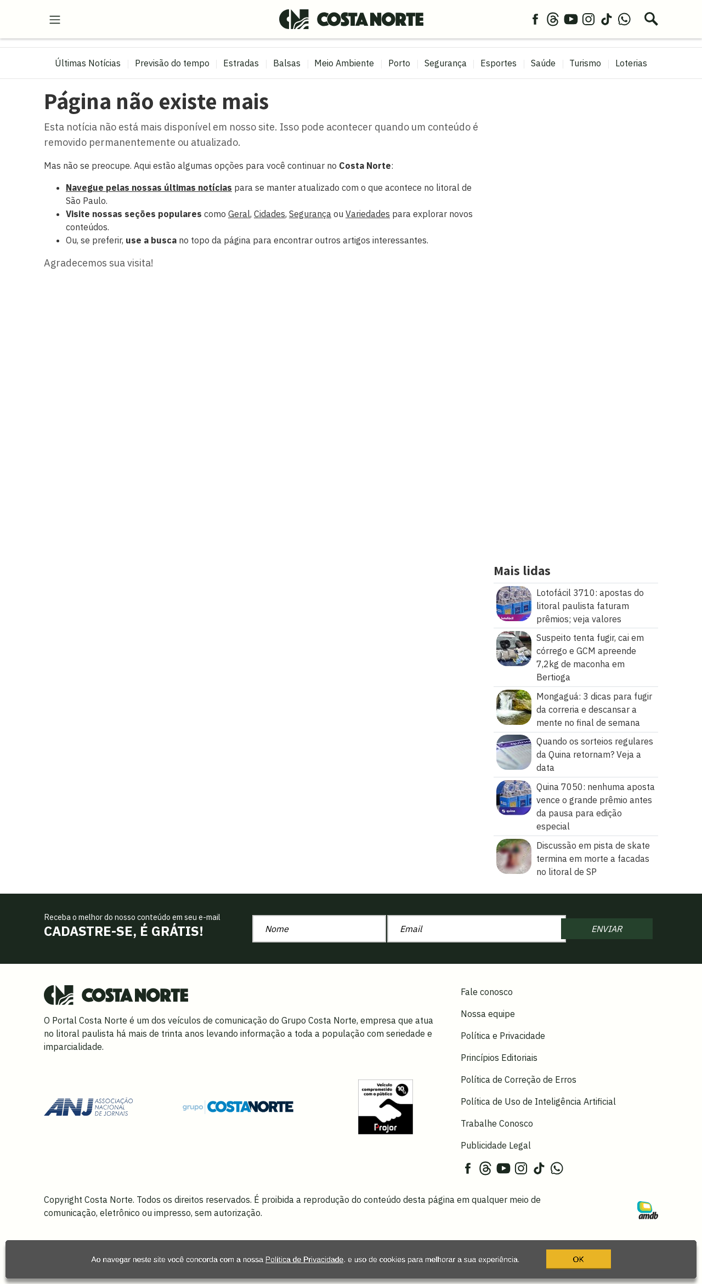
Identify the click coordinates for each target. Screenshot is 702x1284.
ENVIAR (606, 928)
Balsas (287, 63)
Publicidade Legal (496, 1145)
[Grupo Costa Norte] (238, 1106)
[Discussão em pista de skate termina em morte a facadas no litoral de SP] (513, 855)
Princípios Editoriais (499, 1057)
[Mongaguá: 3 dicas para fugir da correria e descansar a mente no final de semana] (513, 706)
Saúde (543, 63)
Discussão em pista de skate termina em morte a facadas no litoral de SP (593, 858)
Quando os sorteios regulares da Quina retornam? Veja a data (594, 754)
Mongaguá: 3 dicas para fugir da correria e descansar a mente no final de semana (594, 709)
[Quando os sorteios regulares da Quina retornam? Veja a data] (513, 751)
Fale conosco (487, 991)
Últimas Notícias (88, 63)
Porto (399, 63)
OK (578, 1264)
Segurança (445, 63)
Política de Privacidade (304, 1264)
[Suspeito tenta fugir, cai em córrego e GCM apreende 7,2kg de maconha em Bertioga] (513, 647)
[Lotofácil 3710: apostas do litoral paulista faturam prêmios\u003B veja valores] (513, 602)
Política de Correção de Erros (518, 1079)
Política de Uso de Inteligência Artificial (538, 1101)
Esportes (498, 63)
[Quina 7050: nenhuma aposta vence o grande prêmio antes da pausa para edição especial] (513, 796)
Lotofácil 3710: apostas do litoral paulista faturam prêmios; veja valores (590, 605)
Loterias (631, 63)
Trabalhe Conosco (497, 1123)
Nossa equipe (488, 1013)
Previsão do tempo (172, 63)
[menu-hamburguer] (54, 18)
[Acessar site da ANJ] (88, 1105)
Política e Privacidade (503, 1035)
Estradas (241, 63)
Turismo (585, 63)
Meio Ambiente (344, 63)
